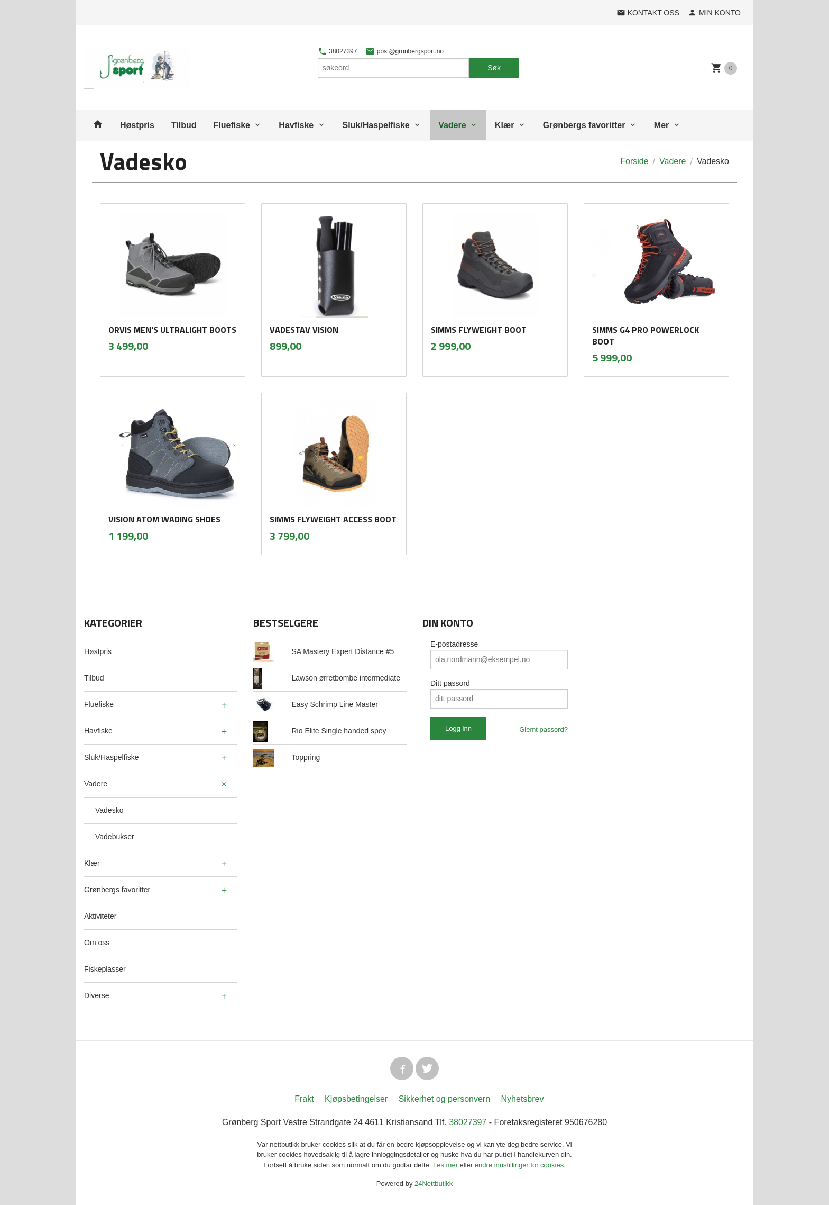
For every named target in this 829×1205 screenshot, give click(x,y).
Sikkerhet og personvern (444, 1098)
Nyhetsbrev (522, 1098)
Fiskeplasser (105, 969)
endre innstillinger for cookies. (520, 1165)
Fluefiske (232, 125)
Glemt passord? (543, 729)
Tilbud (184, 125)
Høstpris (137, 125)
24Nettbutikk (433, 1184)
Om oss (96, 942)
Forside (634, 161)
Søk (494, 68)
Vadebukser (114, 836)
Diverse (96, 995)
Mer (661, 125)
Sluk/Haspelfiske (376, 125)
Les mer (446, 1165)
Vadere (452, 125)
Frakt (304, 1098)
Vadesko (109, 810)
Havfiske (296, 125)
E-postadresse (454, 644)
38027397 (337, 51)
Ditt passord (450, 683)
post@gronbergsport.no (404, 51)
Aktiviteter (100, 916)
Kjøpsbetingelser (356, 1098)
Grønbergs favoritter (584, 125)
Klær (504, 125)
